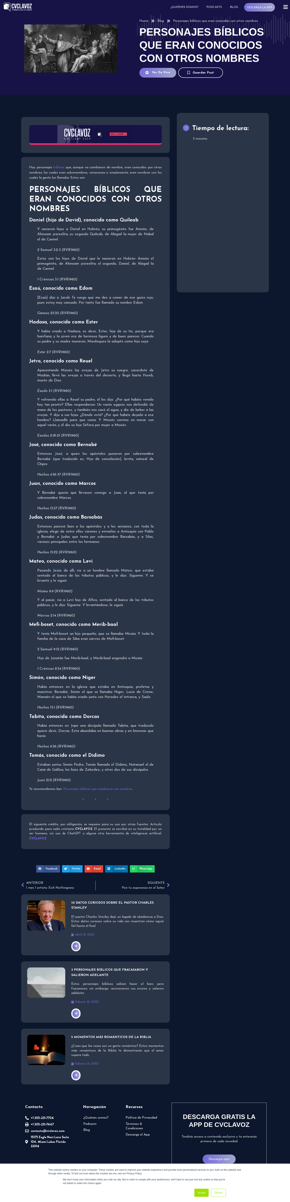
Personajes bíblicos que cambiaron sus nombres (97, 789)
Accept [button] (201, 1192)
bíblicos (58, 167)
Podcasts (214, 7)
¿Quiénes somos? (184, 7)
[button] (48, 869)
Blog (234, 7)
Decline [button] (218, 1192)
